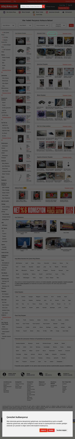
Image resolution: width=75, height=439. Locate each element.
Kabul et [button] (43, 430)
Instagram (64, 386)
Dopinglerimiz (54, 385)
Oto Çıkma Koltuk (31, 392)
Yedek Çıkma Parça (19, 383)
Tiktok (63, 390)
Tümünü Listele (67, 157)
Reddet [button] (51, 430)
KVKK (5, 389)
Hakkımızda (6, 392)
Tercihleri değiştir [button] (61, 430)
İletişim (52, 386)
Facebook (64, 383)
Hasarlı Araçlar (18, 386)
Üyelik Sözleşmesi (7, 386)
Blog (63, 392)
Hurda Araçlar (18, 387)
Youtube (64, 387)
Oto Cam (29, 393)
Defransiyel (29, 397)
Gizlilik (5, 387)
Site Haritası (6, 390)
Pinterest (64, 389)
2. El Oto (17, 385)
